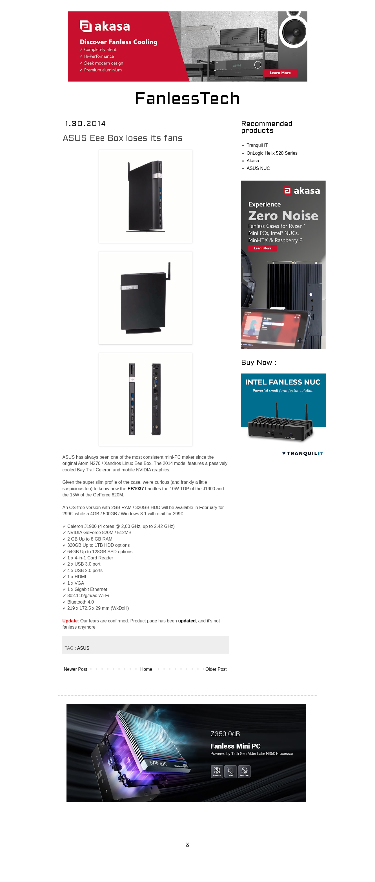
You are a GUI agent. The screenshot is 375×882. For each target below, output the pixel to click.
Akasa (253, 160)
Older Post (216, 669)
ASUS (83, 648)
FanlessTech (187, 100)
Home (146, 669)
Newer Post (75, 669)
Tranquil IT (257, 145)
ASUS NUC (258, 168)
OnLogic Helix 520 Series (272, 153)
